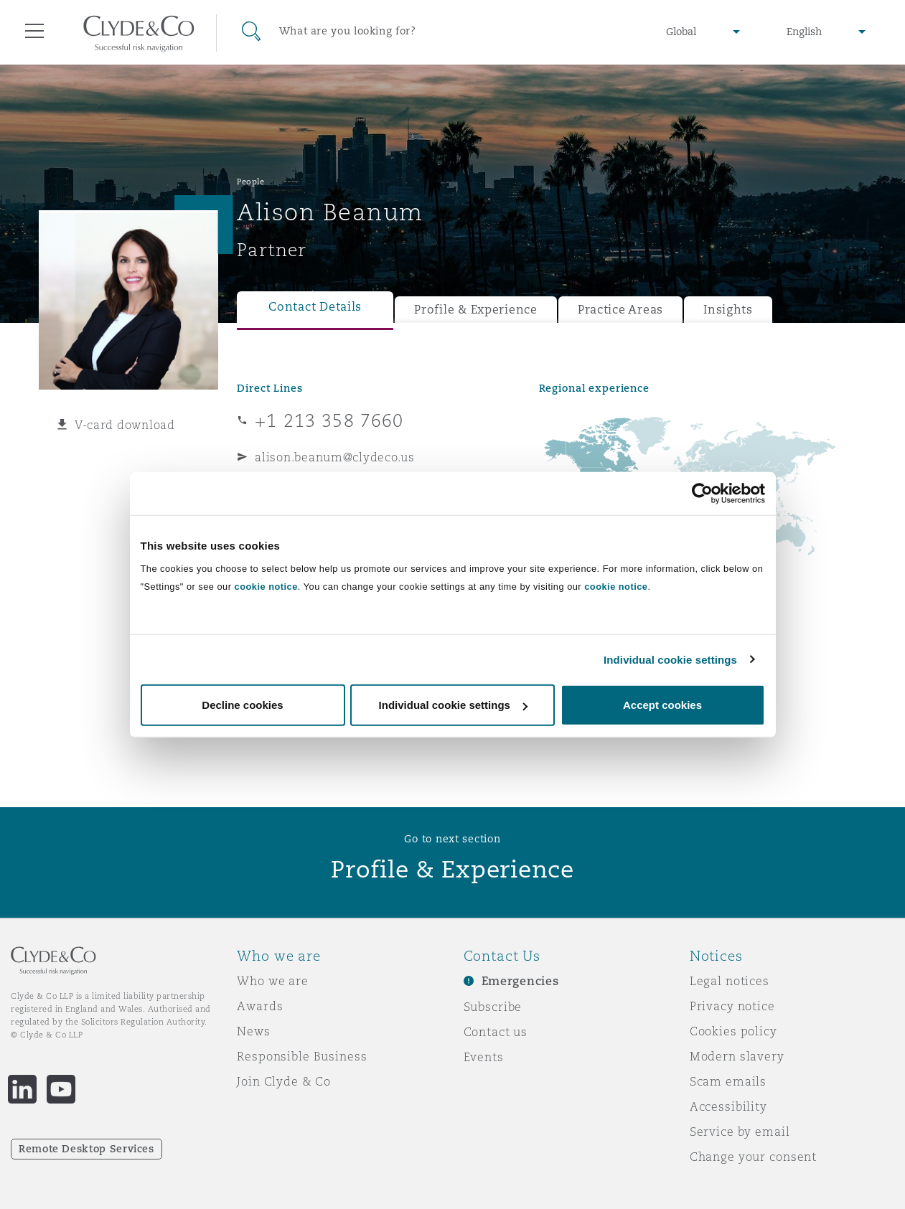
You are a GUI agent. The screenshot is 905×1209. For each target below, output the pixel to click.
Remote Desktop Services (86, 1148)
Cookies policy (733, 1031)
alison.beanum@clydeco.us (335, 457)
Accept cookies (662, 705)
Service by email (740, 1131)
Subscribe (493, 1006)
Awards (260, 1006)
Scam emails (728, 1081)
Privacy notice (732, 1006)
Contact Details (315, 306)
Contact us (496, 1032)
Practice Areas (620, 309)
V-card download (125, 425)
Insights (728, 309)
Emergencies (520, 981)
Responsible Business (302, 1056)
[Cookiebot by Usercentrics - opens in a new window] (702, 493)
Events (484, 1057)
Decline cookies (242, 705)
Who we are (273, 981)
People (250, 182)
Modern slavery (737, 1056)
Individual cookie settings (670, 659)
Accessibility (728, 1106)
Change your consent (753, 1156)
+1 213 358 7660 (329, 420)
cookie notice (266, 586)
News (253, 1031)
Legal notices (729, 981)
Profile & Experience (476, 309)
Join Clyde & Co (284, 1081)
